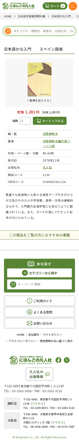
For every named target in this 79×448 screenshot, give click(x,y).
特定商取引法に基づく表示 (56, 341)
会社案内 (33, 335)
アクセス (38, 403)
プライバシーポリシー (22, 341)
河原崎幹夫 (50, 134)
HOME (20, 335)
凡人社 (47, 167)
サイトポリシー (52, 335)
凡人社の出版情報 (36, 374)
